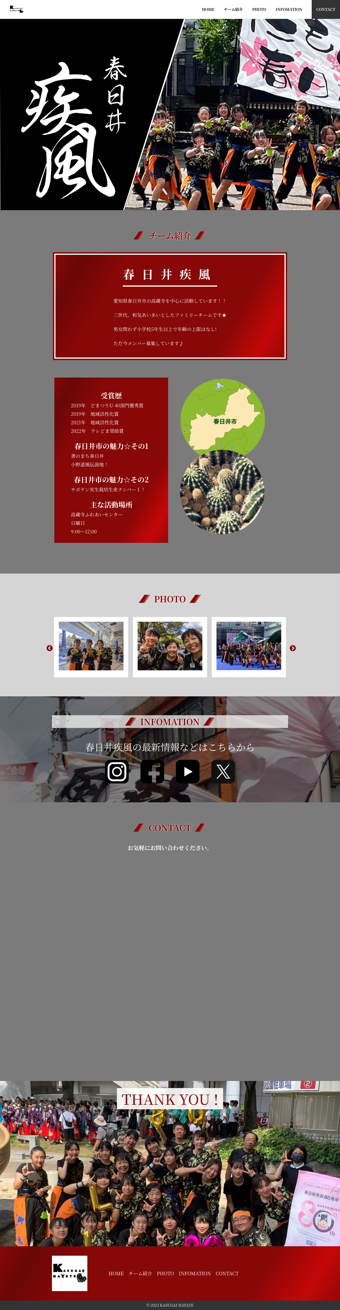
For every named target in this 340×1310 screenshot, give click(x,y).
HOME (208, 9)
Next (291, 647)
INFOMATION (289, 9)
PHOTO (259, 9)
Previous (48, 647)
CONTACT (325, 9)
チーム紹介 (233, 9)
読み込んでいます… (170, 961)
